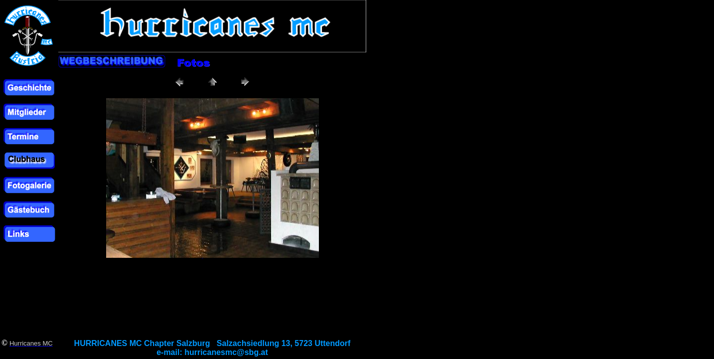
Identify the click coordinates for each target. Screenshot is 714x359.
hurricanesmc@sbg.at (226, 352)
